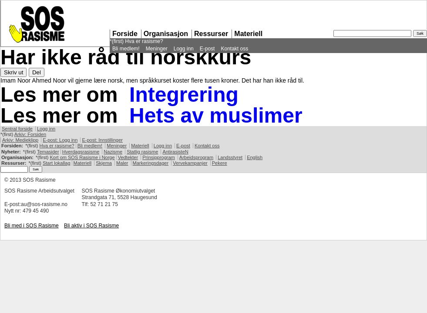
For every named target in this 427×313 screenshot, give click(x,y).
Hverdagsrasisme (81, 151)
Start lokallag (57, 163)
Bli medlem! (126, 49)
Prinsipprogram (158, 157)
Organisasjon (166, 33)
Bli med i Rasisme (31, 226)
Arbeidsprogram (196, 157)
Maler (122, 163)
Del (36, 72)
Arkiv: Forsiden (30, 134)
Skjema (104, 163)
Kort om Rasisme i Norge (82, 157)
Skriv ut (13, 72)
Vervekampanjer (190, 163)
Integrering (184, 94)
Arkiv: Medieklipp (20, 140)
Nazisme (113, 151)
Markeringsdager (151, 163)
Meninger (157, 49)
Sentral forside (17, 128)
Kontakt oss (234, 49)
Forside (125, 33)
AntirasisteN (175, 151)
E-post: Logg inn (60, 140)
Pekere (219, 163)
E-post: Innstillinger (102, 140)
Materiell (248, 33)
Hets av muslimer (216, 115)
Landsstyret (230, 157)
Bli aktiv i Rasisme (91, 226)
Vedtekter (128, 157)
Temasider (48, 151)
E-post (207, 49)
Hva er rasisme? (144, 41)
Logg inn (184, 49)
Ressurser (211, 33)
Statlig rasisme (142, 151)
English (254, 157)
